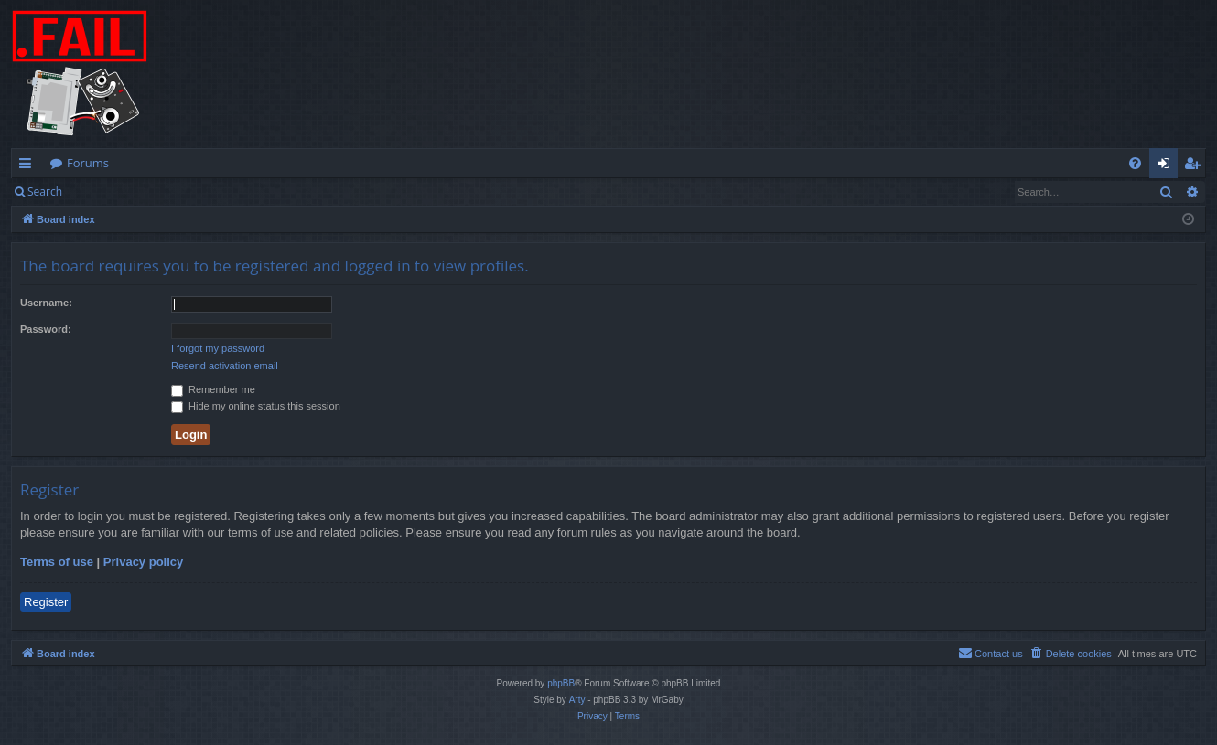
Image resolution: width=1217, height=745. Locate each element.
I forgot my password (217, 348)
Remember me (213, 389)
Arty (577, 700)
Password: (45, 329)
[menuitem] (1135, 163)
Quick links (28, 166)
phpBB (561, 683)
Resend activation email (224, 365)
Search (44, 191)
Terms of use (56, 562)
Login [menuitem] (1167, 166)
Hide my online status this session (255, 405)
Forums (88, 162)
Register (163, 191)
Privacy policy (143, 562)
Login (102, 191)
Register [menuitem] (1196, 166)
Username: (46, 302)
